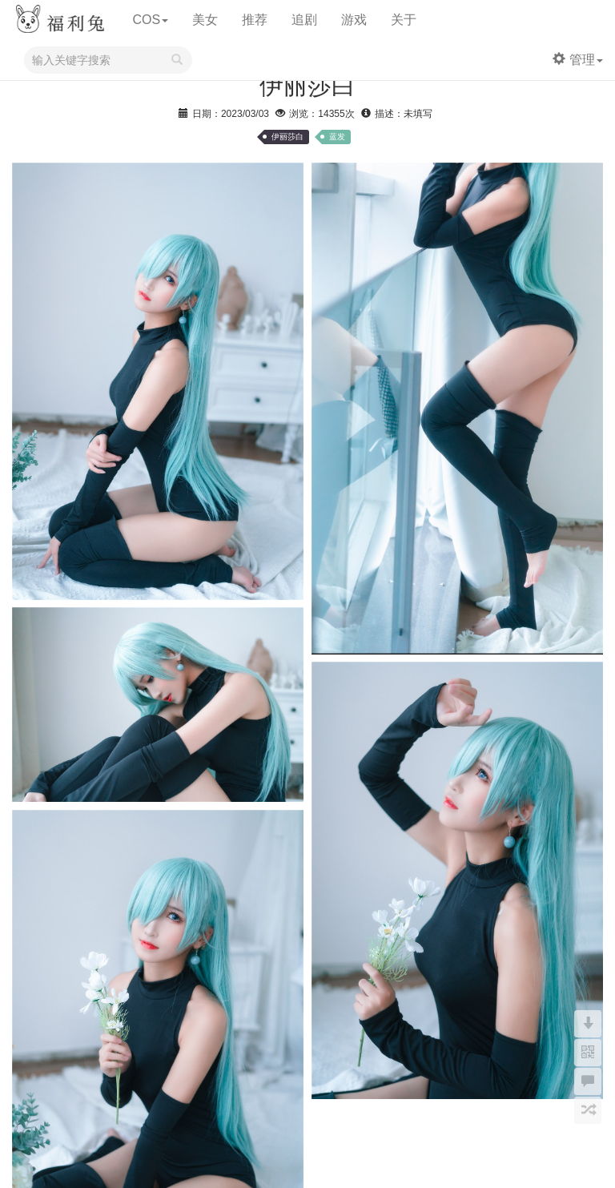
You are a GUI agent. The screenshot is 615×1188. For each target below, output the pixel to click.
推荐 (254, 19)
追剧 (304, 19)
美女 (205, 19)
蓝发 (337, 136)
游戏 (354, 19)
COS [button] (150, 19)
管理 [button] (578, 59)
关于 (403, 19)
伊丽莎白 (287, 136)
